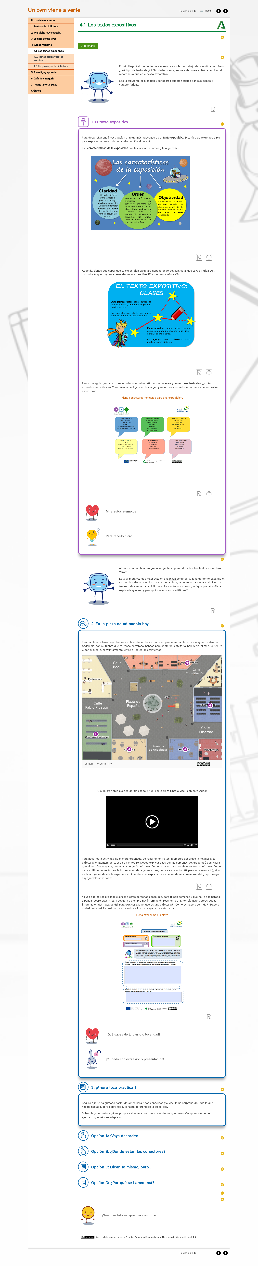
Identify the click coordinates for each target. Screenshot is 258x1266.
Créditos (36, 91)
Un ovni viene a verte (43, 20)
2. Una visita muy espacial (46, 32)
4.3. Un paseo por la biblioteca (51, 66)
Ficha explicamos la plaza (152, 915)
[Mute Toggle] (191, 845)
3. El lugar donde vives (43, 39)
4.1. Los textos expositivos (49, 51)
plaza (173, 578)
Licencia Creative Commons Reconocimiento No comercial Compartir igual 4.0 (156, 1237)
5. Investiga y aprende (43, 72)
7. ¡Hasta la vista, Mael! (44, 84)
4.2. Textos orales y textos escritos (48, 59)
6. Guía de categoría (42, 78)
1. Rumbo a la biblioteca (44, 26)
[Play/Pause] (108, 845)
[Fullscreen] (196, 845)
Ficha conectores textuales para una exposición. (152, 397)
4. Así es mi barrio (41, 45)
